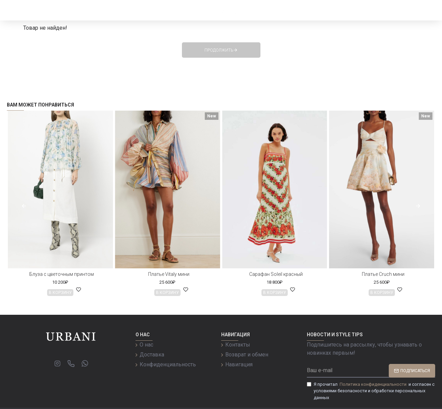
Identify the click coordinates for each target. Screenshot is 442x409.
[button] (24, 205)
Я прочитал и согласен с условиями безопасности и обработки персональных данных (370, 390)
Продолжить (218, 50)
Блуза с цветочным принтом (61, 274)
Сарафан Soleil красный (276, 274)
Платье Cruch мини (383, 274)
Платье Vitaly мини (168, 274)
